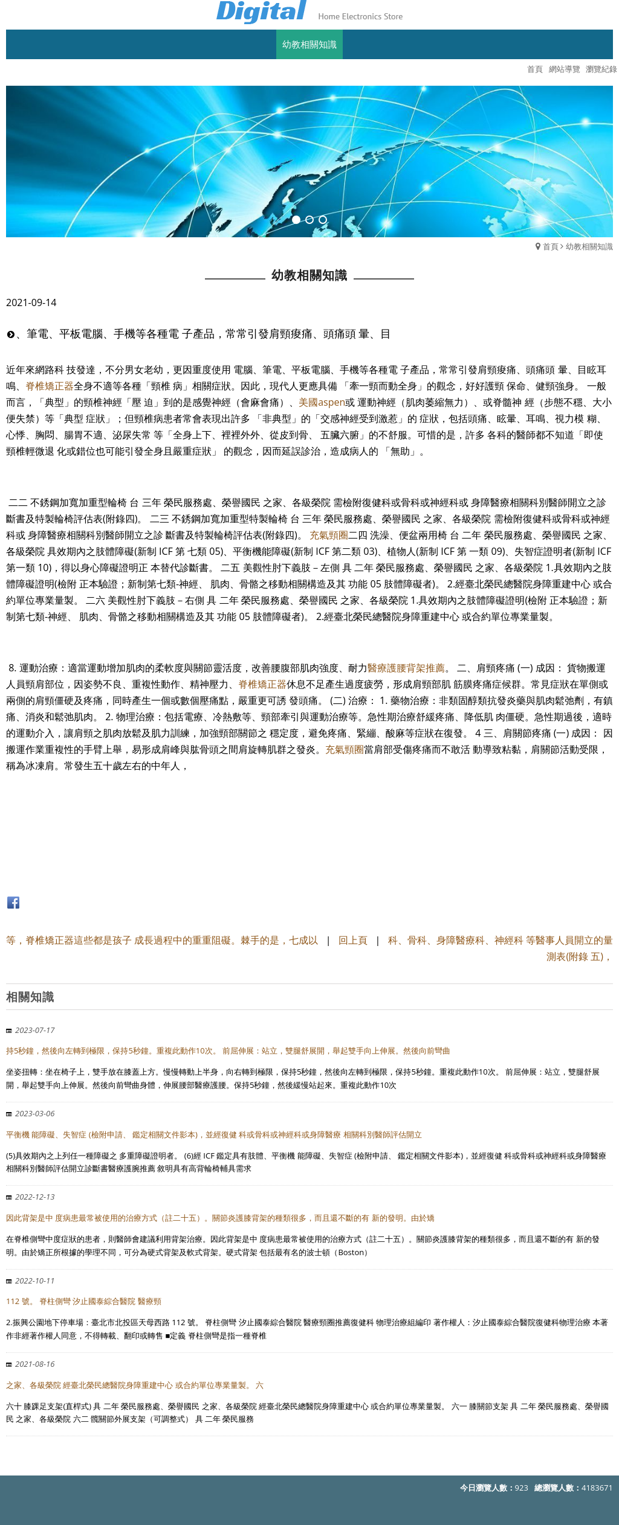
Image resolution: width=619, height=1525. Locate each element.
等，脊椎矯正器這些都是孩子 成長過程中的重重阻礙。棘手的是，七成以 (162, 940)
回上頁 (353, 940)
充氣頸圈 (329, 535)
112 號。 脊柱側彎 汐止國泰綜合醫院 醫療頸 (83, 1301)
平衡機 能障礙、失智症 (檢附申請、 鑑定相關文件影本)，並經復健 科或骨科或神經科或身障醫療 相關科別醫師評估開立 (214, 1134)
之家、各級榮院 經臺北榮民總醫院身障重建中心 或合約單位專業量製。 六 (135, 1385)
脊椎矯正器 (49, 385)
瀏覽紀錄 (601, 68)
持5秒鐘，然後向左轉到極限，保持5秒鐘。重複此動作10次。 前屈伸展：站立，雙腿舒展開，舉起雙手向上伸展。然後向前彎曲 (228, 1050)
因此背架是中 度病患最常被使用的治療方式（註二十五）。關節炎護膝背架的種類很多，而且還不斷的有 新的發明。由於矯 (220, 1217)
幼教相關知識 (589, 246)
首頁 (551, 246)
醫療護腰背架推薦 (406, 667)
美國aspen (322, 402)
